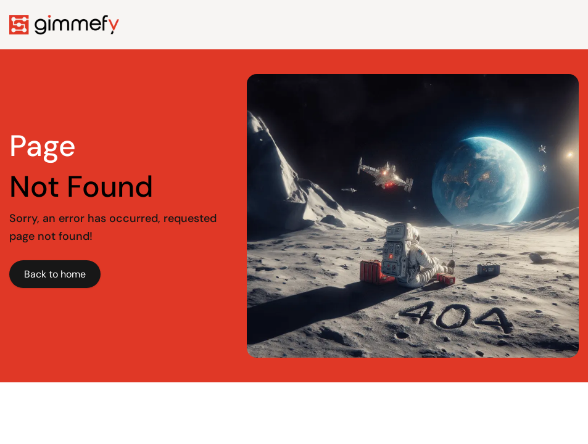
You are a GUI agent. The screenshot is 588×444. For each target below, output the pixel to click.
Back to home (55, 274)
